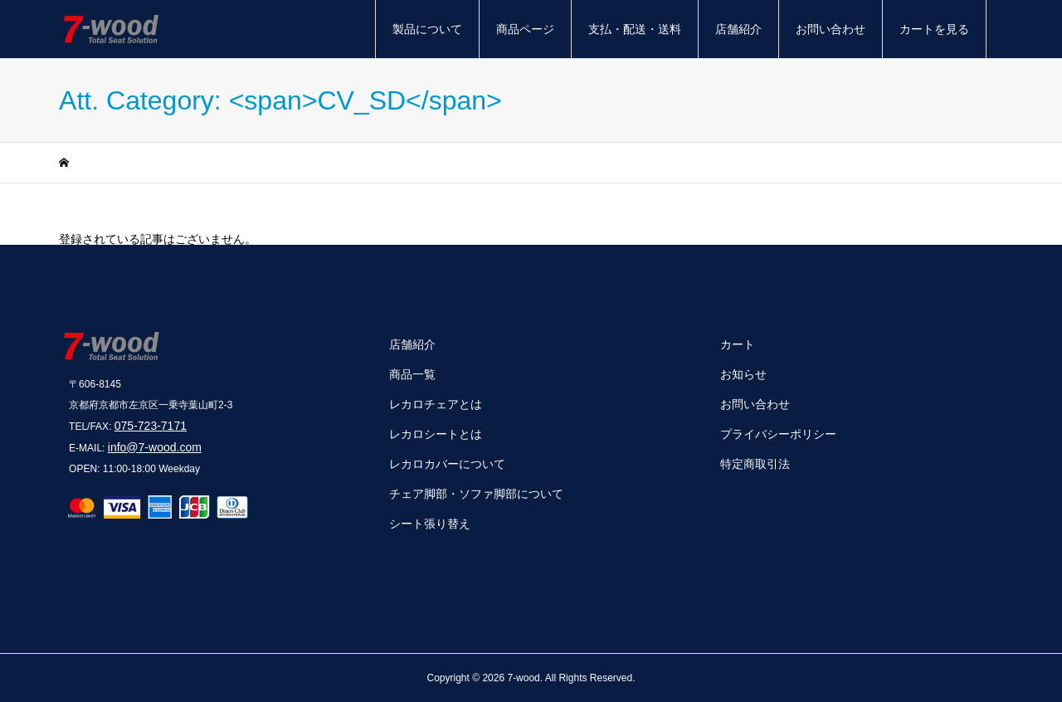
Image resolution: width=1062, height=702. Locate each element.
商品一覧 (412, 374)
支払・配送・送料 (634, 29)
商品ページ (525, 29)
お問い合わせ (830, 29)
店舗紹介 (738, 29)
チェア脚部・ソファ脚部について (476, 493)
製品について (427, 29)
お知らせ (743, 374)
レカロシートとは (435, 434)
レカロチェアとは (435, 404)
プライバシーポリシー (778, 434)
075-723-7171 (150, 425)
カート (737, 344)
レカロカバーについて (447, 463)
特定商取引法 (755, 463)
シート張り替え (429, 523)
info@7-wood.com (155, 447)
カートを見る (934, 29)
